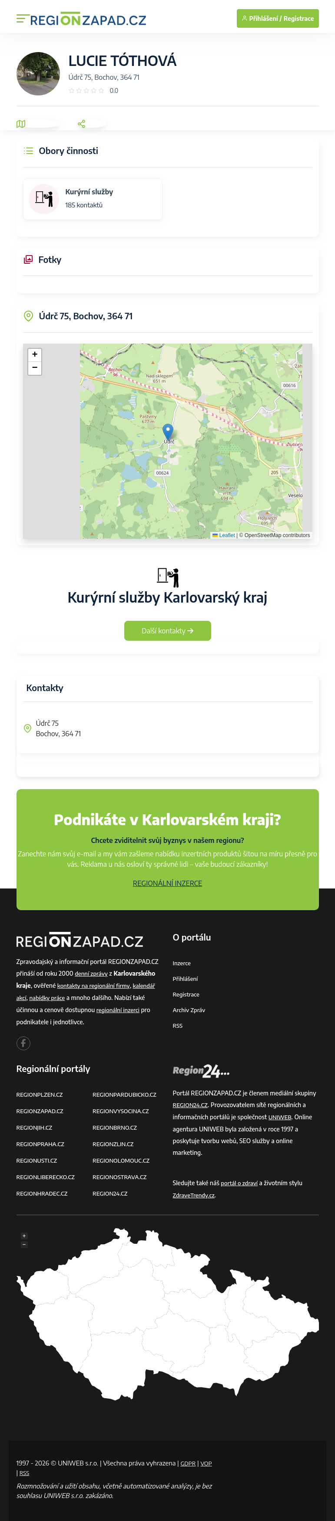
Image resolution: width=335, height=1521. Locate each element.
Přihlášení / (262, 18)
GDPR (189, 1459)
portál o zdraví (240, 1180)
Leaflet (223, 535)
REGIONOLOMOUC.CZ (123, 1156)
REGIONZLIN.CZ (114, 1140)
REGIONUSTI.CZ (38, 1156)
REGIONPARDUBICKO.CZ (127, 1092)
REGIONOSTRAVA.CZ (121, 1173)
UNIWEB (281, 1114)
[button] (168, 432)
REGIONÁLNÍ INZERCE (167, 883)
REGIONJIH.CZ (36, 1124)
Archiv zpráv (190, 1008)
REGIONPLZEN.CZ (41, 1092)
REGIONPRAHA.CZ (42, 1140)
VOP (23, 1468)
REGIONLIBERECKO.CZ (48, 1173)
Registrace (299, 18)
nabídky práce (49, 996)
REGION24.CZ (111, 1189)
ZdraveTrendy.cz (195, 1192)
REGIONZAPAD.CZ (42, 1108)
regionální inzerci (119, 1008)
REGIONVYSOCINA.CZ (123, 1108)
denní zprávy (92, 973)
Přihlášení (186, 978)
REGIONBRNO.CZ (116, 1124)
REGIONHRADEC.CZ (44, 1189)
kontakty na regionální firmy (96, 985)
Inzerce (182, 963)
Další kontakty (167, 630)
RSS (178, 1023)
